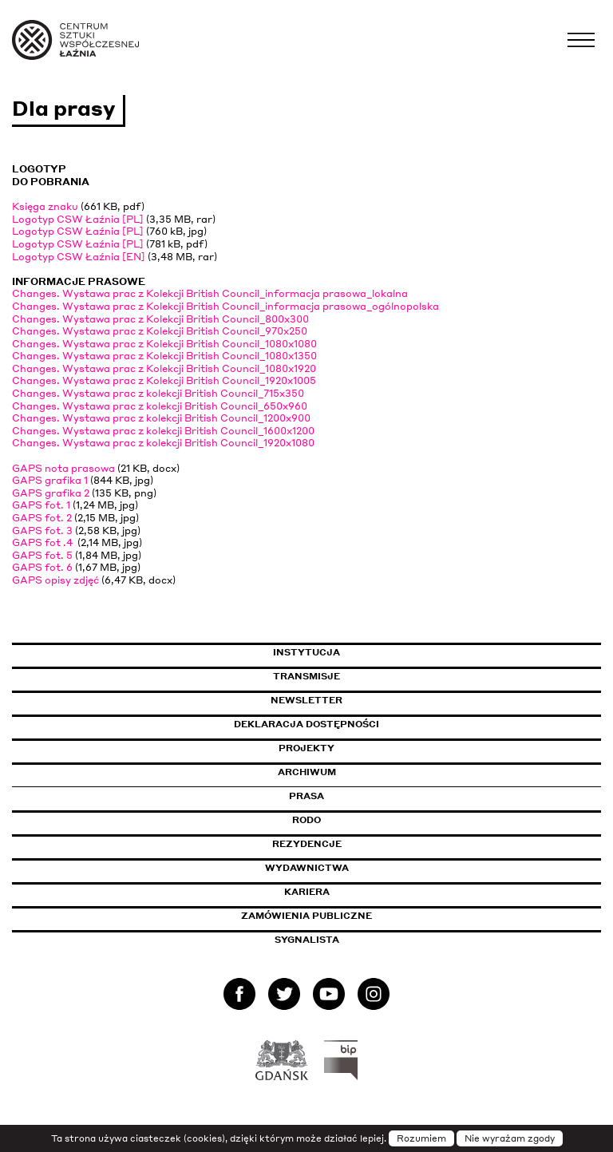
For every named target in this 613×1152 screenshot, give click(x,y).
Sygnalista (307, 939)
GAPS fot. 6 (42, 567)
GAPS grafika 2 (50, 493)
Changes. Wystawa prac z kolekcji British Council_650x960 (159, 406)
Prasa (306, 796)
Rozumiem (421, 1138)
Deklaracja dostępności (306, 724)
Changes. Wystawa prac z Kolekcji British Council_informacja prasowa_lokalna (210, 293)
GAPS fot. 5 (42, 555)
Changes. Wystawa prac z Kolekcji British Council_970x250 (159, 331)
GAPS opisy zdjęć (55, 580)
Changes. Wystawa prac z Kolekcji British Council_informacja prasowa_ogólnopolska (225, 306)
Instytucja (306, 652)
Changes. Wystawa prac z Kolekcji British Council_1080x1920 (164, 368)
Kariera (307, 891)
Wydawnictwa (307, 867)
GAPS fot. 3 (42, 530)
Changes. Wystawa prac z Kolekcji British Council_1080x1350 (164, 356)
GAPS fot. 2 (42, 518)
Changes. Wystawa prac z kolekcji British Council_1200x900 (161, 418)
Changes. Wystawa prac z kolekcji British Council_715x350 (158, 393)
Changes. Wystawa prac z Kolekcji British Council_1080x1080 (164, 344)
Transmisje (374, 676)
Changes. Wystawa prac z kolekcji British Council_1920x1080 (163, 443)
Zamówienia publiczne (342, 915)
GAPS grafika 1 (50, 480)
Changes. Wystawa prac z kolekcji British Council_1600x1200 (163, 431)
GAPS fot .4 (43, 542)
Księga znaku (45, 206)
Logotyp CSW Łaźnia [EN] (78, 257)
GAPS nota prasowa (63, 468)
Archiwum (307, 772)
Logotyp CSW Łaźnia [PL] (78, 219)
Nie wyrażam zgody (510, 1138)
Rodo (306, 819)
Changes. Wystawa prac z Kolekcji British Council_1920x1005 (164, 380)
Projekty (306, 748)
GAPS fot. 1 (41, 505)
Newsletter (306, 700)
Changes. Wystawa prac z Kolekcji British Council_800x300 (160, 319)
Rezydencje (307, 843)
